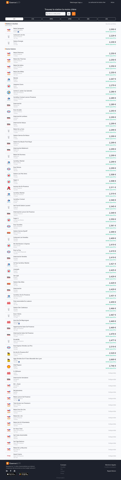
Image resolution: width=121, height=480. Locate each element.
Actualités (63, 467)
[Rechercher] (73, 13)
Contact (62, 471)
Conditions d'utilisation (110, 467)
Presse (62, 473)
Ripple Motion (111, 471)
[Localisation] (68, 13)
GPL (106, 19)
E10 (33, 19)
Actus (112, 2)
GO (14, 19)
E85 (88, 19)
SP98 (69, 19)
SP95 (51, 19)
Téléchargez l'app (76, 3)
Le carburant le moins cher (97, 2)
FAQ (62, 469)
